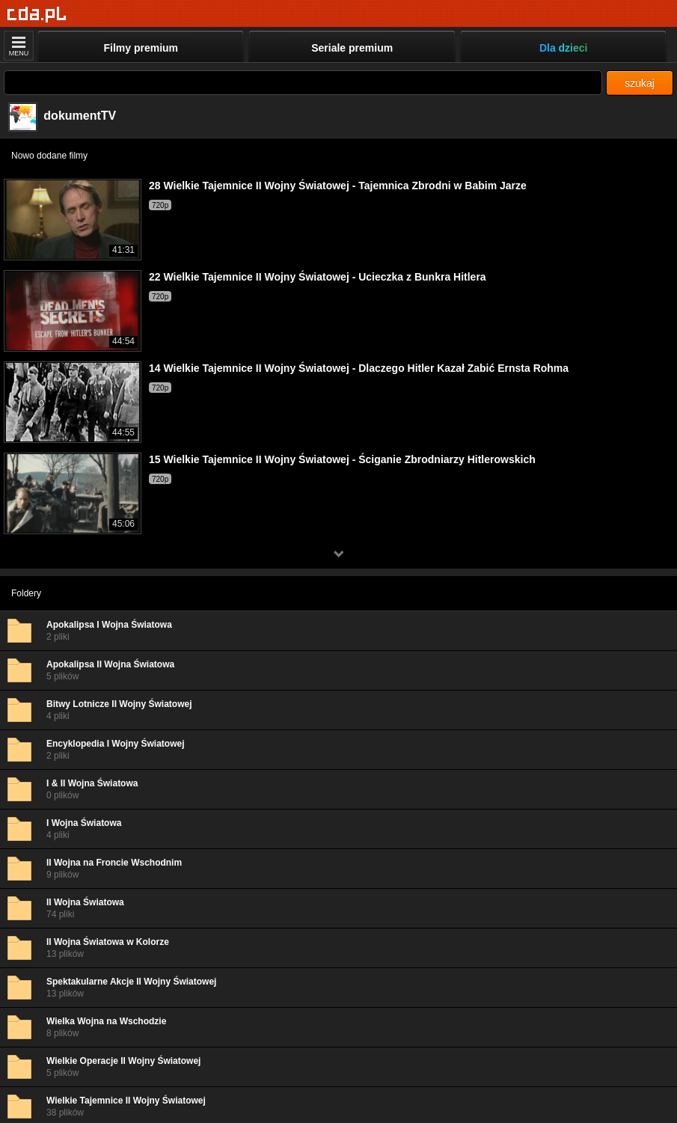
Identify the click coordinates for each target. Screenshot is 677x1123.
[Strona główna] (37, 14)
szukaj (640, 83)
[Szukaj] (303, 82)
